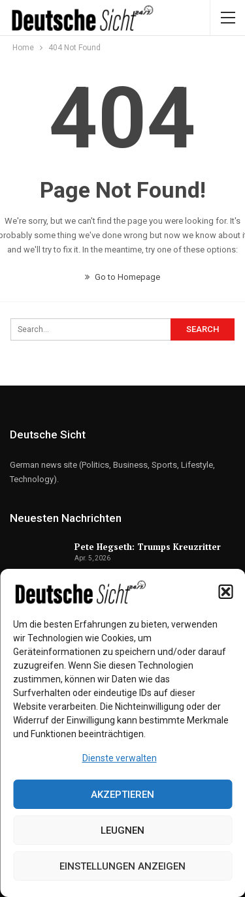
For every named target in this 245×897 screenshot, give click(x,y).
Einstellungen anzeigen (122, 866)
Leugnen (122, 830)
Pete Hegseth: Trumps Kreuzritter (147, 547)
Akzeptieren (122, 794)
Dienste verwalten (119, 758)
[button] (225, 591)
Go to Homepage (122, 277)
